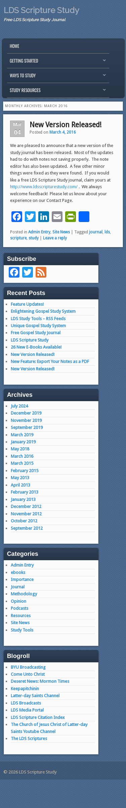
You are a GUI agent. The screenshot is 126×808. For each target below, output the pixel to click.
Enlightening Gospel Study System (43, 311)
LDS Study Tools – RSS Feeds (38, 318)
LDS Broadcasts (26, 703)
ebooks (18, 572)
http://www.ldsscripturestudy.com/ (44, 186)
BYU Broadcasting (28, 667)
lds (107, 232)
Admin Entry (39, 232)
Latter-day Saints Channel (35, 695)
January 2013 (23, 499)
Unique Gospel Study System (38, 325)
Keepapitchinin (25, 688)
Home (14, 46)
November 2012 (26, 513)
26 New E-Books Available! (36, 347)
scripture (18, 238)
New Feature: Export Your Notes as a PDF (50, 361)
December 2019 (26, 413)
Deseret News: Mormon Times (40, 681)
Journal (18, 586)
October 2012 (24, 520)
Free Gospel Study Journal (35, 332)
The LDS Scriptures (29, 738)
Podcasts (19, 608)
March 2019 (22, 434)
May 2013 (20, 477)
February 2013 (24, 492)
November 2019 (26, 420)
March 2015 (22, 463)
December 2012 (26, 506)
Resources (21, 615)
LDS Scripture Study (41, 10)
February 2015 (24, 470)
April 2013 (20, 485)
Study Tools (22, 630)
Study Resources (56, 92)
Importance (22, 579)
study (34, 238)
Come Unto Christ (28, 674)
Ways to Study (56, 77)
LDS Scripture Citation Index (38, 717)
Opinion (18, 601)
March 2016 (22, 456)
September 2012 (27, 528)
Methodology (24, 593)
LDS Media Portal (27, 710)
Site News (61, 232)
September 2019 (27, 427)
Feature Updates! (27, 304)
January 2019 (23, 441)
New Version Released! (65, 125)
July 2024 (19, 406)
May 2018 (20, 448)
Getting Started (56, 62)
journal (95, 232)
